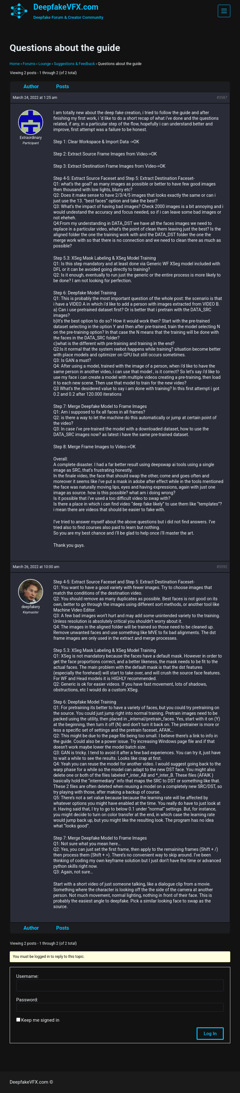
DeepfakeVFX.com (65, 7)
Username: (27, 976)
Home (15, 64)
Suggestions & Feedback (74, 64)
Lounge (44, 64)
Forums (29, 64)
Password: (27, 1000)
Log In (210, 1033)
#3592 (222, 567)
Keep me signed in (40, 1020)
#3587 (222, 97)
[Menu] (224, 11)
